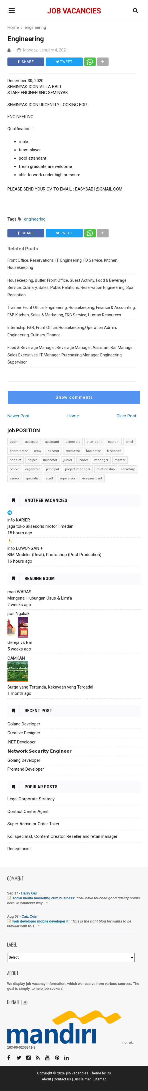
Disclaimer (82, 1079)
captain (113, 442)
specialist (32, 478)
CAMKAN (16, 658)
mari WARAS (19, 591)
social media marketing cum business (43, 898)
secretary (128, 469)
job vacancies (74, 11)
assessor (32, 442)
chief (129, 442)
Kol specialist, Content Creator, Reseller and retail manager (62, 836)
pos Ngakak (18, 613)
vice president (91, 478)
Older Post (126, 415)
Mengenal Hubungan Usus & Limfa (39, 598)
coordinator (19, 451)
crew (37, 451)
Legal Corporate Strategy (31, 799)
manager (101, 460)
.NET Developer (21, 742)
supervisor (67, 478)
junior (67, 460)
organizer (32, 469)
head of (15, 460)
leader (83, 460)
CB (109, 1073)
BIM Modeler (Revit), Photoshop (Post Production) (54, 554)
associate (72, 442)
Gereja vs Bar (19, 642)
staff (49, 478)
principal (52, 469)
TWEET (65, 61)
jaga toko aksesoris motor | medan (40, 526)
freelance (114, 451)
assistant (52, 442)
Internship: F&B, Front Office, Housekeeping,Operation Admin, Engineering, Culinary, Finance (62, 331)
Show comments (74, 397)
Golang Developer (23, 724)
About (46, 1079)
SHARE (26, 61)
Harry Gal (29, 893)
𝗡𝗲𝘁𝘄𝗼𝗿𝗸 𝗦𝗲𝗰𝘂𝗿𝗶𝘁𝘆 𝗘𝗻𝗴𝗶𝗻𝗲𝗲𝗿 (39, 751)
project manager (77, 469)
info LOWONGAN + (25, 548)
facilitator (93, 451)
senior (14, 478)
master (120, 460)
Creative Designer (23, 732)
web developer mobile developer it (40, 921)
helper (32, 460)
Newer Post (18, 415)
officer (14, 469)
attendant (94, 442)
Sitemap (100, 1079)
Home (73, 415)
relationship (106, 469)
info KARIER (18, 520)
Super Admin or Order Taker (33, 823)
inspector (50, 460)
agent (14, 442)
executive (72, 451)
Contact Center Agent (28, 811)
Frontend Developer (25, 769)
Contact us (62, 1079)
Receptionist (19, 848)
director (53, 451)
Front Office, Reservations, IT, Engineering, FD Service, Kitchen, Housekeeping (62, 264)
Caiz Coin (29, 917)
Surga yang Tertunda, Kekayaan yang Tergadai (50, 687)
